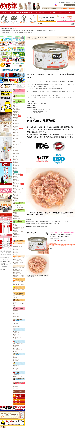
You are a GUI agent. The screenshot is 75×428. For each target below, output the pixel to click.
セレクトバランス (17, 153)
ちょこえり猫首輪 (18, 266)
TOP (27, 37)
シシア (15, 147)
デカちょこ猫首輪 (17, 272)
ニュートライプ (17, 165)
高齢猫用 (16, 215)
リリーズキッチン (17, 194)
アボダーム (16, 114)
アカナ (15, 105)
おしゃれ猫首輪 (17, 256)
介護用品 (16, 310)
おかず (15, 230)
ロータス (16, 195)
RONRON (16, 198)
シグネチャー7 (17, 145)
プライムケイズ (17, 176)
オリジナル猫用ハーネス (19, 289)
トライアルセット (17, 236)
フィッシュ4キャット (18, 173)
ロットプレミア (17, 197)
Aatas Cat (16, 106)
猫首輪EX (16, 251)
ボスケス (16, 186)
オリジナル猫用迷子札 (18, 281)
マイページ (56, 2)
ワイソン (16, 200)
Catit (15, 136)
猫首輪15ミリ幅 (17, 249)
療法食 (15, 205)
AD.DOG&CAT (17, 109)
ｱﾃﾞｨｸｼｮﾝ (16, 108)
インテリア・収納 (17, 337)
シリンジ (16, 313)
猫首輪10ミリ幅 (17, 248)
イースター (16, 118)
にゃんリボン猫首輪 (18, 260)
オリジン (16, 129)
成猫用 (15, 212)
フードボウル (17, 356)
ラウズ (15, 191)
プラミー (16, 179)
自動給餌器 (16, 359)
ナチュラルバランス (18, 164)
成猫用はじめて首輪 (18, 246)
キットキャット (17, 135)
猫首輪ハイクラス (17, 254)
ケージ (15, 335)
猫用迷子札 (16, 283)
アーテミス (16, 103)
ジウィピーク (17, 144)
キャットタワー (17, 331)
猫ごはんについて (17, 97)
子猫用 (15, 213)
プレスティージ (17, 183)
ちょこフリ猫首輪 (17, 259)
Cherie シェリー (17, 150)
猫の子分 (16, 348)
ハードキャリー (17, 324)
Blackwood (16, 177)
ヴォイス (16, 124)
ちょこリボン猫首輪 (18, 270)
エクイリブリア (17, 126)
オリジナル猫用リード (18, 290)
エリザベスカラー (17, 312)
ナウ (15, 161)
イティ (15, 120)
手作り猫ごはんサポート (19, 227)
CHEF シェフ (16, 149)
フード (30, 37)
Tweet (51, 248)
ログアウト (72, 2)
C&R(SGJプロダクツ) (18, 142)
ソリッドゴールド (17, 155)
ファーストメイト (17, 171)
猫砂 (15, 366)
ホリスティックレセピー (19, 188)
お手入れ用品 (17, 374)
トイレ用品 (16, 365)
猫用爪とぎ (16, 334)
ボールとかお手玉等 (18, 349)
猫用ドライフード (17, 224)
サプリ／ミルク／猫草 (18, 231)
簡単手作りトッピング (18, 228)
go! (14, 141)
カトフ (15, 130)
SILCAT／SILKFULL (18, 152)
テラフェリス (17, 159)
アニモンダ (16, 112)
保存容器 (16, 360)
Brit (15, 182)
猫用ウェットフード (18, 225)
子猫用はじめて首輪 (18, 245)
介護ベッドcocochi (17, 315)
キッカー (16, 351)
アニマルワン (17, 111)
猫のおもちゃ (17, 388)
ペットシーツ (17, 368)
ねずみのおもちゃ (17, 345)
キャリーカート (17, 326)
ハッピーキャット (17, 170)
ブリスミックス (17, 180)
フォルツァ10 (17, 174)
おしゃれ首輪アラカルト (19, 257)
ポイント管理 (67, 2)
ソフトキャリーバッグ (18, 321)
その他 (15, 369)
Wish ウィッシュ (17, 121)
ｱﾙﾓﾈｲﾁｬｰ (16, 115)
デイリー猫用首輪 (18, 243)
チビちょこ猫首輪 (17, 273)
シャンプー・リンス (18, 376)
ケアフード (16, 207)
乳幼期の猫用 (17, 218)
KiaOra (15, 133)
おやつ (15, 233)
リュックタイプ (18, 323)
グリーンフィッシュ (18, 139)
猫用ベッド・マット (18, 332)
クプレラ (16, 138)
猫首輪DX (16, 252)
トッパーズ (54, 37)
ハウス (15, 338)
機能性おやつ (17, 234)
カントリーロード (17, 132)
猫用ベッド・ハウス (18, 386)
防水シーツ (16, 316)
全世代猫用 (16, 216)
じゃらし (16, 346)
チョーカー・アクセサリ (19, 284)
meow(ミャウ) (17, 189)
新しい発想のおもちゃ (18, 343)
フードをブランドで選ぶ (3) (37, 37)
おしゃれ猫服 (17, 302)
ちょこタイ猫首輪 (17, 269)
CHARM (15, 156)
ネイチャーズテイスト (18, 167)
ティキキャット (17, 158)
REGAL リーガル (17, 192)
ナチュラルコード (17, 162)
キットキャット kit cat (48, 37)
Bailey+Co (16, 185)
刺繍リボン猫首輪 (17, 263)
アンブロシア (17, 117)
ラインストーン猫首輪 (18, 262)
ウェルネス (16, 123)
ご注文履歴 (61, 2)
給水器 (15, 357)
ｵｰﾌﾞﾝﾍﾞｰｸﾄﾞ (16, 127)
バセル (15, 168)
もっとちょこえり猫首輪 (19, 275)
